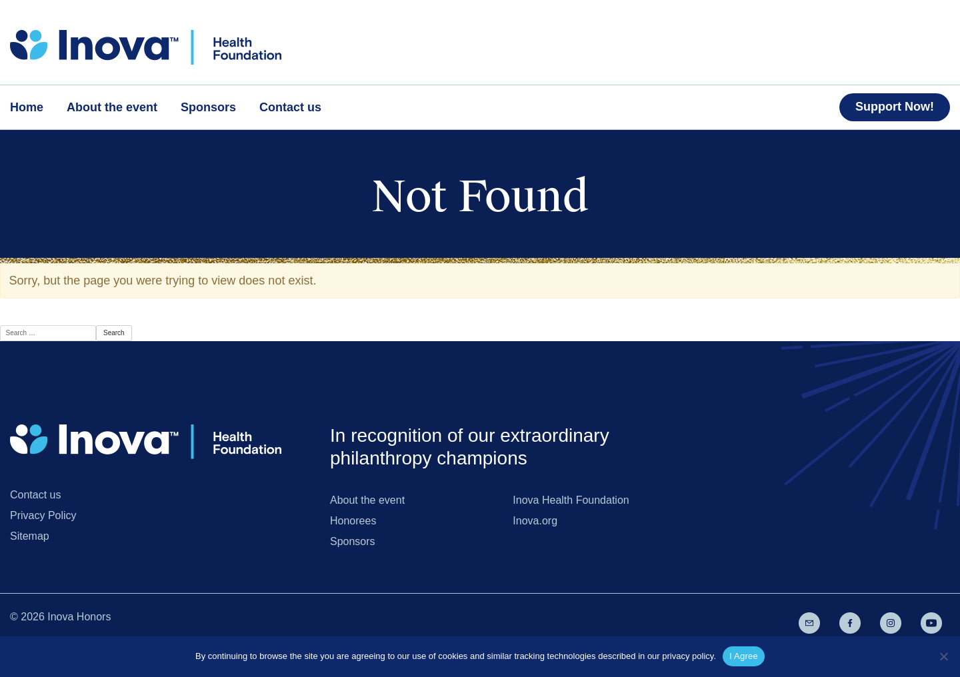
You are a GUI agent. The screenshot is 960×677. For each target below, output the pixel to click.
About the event (367, 500)
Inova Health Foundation (571, 500)
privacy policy (687, 656)
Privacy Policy (43, 515)
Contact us (35, 494)
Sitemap (29, 536)
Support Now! (894, 106)
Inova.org (535, 520)
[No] (943, 656)
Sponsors (352, 541)
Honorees (353, 520)
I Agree (743, 656)
